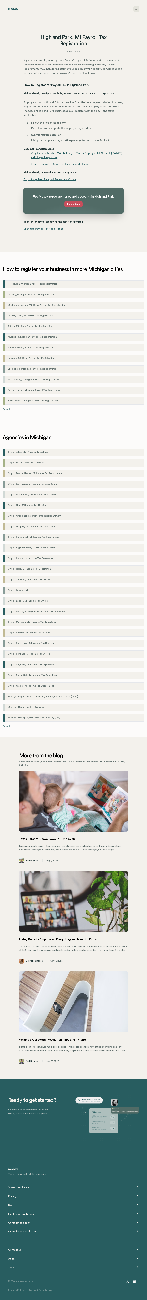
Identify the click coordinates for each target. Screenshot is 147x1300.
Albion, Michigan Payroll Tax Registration (30, 326)
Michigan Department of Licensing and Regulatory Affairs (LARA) (43, 696)
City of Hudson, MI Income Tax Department (31, 558)
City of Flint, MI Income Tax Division (27, 505)
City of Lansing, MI (18, 590)
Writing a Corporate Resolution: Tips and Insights (53, 1039)
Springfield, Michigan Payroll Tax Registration (32, 369)
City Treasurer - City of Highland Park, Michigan (60, 164)
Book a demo (73, 204)
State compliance (18, 1187)
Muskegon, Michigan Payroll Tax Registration (32, 337)
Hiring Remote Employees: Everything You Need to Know (58, 939)
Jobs (11, 1267)
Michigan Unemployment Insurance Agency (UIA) (34, 718)
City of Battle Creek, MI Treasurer (26, 463)
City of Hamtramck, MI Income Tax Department (33, 537)
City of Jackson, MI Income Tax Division (29, 579)
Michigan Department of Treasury (26, 707)
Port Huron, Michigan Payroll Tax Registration (32, 284)
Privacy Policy (16, 1290)
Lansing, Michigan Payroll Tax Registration (31, 294)
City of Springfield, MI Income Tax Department (33, 675)
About (12, 1258)
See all (6, 409)
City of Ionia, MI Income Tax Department (29, 569)
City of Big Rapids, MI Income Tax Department (33, 484)
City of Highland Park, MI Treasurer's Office (49, 179)
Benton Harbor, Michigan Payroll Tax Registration (34, 390)
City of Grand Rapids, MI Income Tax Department (34, 516)
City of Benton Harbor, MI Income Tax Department (35, 473)
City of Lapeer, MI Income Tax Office (28, 601)
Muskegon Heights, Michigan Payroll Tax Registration (37, 305)
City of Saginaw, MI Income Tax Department (31, 664)
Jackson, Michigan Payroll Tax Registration (31, 358)
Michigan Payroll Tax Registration (43, 228)
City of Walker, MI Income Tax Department (31, 686)
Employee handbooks (21, 1214)
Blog (10, 1205)
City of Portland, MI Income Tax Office (29, 654)
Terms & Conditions (40, 1290)
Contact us (14, 1250)
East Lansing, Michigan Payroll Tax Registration (33, 379)
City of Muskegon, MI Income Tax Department (32, 622)
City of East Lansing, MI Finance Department (32, 494)
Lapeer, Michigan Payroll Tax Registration (30, 316)
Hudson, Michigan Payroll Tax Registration (31, 347)
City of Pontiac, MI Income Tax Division (29, 633)
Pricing (12, 1196)
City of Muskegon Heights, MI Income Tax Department (37, 611)
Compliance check (19, 1222)
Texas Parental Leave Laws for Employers (47, 839)
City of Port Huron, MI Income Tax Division (31, 643)
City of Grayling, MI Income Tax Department (32, 526)
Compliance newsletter (22, 1231)
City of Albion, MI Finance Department (28, 452)
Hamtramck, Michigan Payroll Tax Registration (33, 401)
